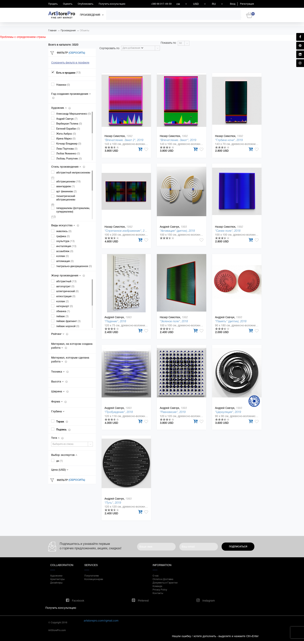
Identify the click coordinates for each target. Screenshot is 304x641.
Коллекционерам (93, 579)
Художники (56, 575)
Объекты (84, 30)
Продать (53, 4)
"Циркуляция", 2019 (228, 412)
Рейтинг (59, 333)
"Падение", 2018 (115, 321)
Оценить (67, 4)
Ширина (60, 391)
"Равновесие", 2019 (173, 412)
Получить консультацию (112, 4)
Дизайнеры (56, 582)
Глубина (57, 411)
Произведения (68, 30)
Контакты (158, 593)
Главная (52, 30)
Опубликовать (85, 4)
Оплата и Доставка (163, 579)
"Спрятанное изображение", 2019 (126, 230)
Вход (232, 4)
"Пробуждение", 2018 (118, 412)
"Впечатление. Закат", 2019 (178, 140)
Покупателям (91, 575)
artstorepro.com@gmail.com (101, 620)
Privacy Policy (160, 589)
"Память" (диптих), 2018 (230, 321)
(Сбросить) (77, 52)
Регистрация (247, 4)
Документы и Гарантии (165, 582)
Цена (59, 469)
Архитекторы (57, 579)
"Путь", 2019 (112, 502)
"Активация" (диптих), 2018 (177, 230)
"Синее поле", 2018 (227, 230)
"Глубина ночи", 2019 (229, 140)
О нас (156, 575)
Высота (59, 381)
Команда (157, 586)
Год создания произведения (71, 95)
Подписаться (238, 546)
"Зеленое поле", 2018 (174, 321)
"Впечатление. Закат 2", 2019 (123, 140)
